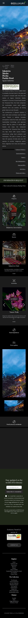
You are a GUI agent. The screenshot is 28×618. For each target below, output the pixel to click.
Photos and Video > (21, 173)
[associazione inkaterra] (14, 216)
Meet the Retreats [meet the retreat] (14, 590)
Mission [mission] (14, 568)
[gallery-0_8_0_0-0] (14, 373)
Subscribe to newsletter (14, 492)
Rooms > (23, 157)
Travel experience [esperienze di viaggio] (14, 581)
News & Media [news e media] (14, 569)
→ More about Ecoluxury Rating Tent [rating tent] (13, 186)
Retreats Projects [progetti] (14, 584)
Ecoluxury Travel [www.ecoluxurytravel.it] (14, 602)
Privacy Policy (9, 504)
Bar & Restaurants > (21, 161)
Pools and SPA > (22, 165)
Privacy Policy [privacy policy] (14, 574)
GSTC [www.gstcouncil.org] (14, 599)
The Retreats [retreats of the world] (14, 580)
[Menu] (3, 3)
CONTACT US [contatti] (14, 545)
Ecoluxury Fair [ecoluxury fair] (14, 563)
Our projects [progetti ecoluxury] (14, 572)
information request (13, 181)
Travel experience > (21, 153)
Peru (3, 66)
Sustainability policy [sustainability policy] (14, 592)
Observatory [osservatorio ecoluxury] (14, 565)
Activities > (23, 169)
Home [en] (14, 562)
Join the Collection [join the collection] (14, 583)
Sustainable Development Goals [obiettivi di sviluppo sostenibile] (14, 571)
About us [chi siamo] (14, 566)
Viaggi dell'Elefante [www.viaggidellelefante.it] (14, 601)
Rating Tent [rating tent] (14, 589)
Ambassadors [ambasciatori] (14, 587)
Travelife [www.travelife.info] (14, 598)
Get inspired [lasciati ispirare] (14, 586)
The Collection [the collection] (14, 577)
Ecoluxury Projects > (21, 149)
